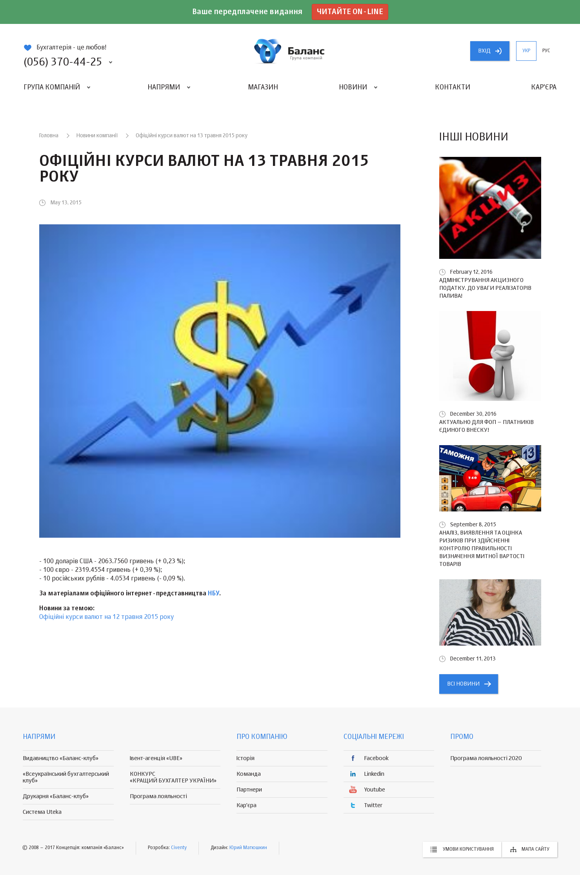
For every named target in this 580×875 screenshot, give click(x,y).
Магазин (263, 87)
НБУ (213, 594)
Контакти (452, 87)
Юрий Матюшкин (248, 848)
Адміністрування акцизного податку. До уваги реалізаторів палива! (485, 288)
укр (526, 51)
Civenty (179, 848)
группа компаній (290, 51)
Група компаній (52, 87)
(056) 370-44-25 (63, 62)
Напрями (163, 87)
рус (546, 51)
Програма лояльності (158, 796)
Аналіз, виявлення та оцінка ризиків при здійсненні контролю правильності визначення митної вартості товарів (481, 548)
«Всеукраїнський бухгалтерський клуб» (66, 777)
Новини (353, 87)
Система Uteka (42, 812)
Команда (248, 774)
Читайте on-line (350, 12)
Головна (48, 135)
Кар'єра (543, 87)
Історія (245, 758)
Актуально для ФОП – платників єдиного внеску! (486, 426)
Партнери (249, 790)
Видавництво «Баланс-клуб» (60, 758)
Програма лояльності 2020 (486, 758)
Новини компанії (97, 135)
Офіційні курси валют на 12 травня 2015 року (106, 617)
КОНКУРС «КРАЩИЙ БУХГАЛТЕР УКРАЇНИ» (173, 777)
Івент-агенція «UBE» (156, 758)
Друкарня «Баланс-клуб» (56, 796)
